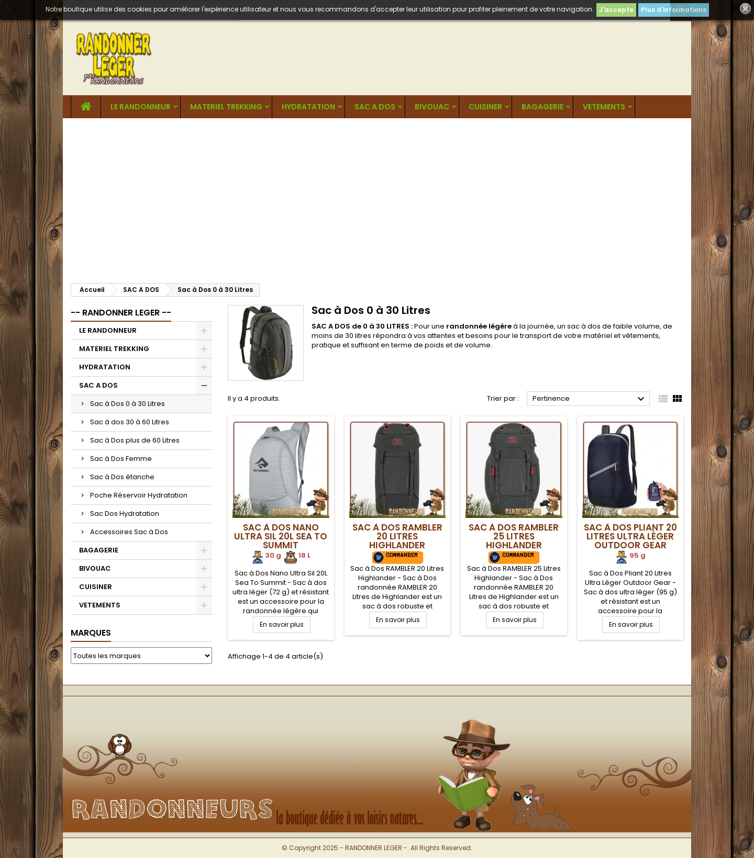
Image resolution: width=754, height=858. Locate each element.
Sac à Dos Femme (121, 459)
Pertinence (590, 399)
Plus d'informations (673, 9)
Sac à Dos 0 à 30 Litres (127, 404)
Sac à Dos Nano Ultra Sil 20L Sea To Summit (280, 536)
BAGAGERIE (542, 106)
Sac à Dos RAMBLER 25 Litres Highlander (514, 536)
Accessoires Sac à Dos (129, 532)
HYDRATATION (308, 106)
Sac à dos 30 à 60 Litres (129, 422)
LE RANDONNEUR (140, 106)
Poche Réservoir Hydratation (138, 495)
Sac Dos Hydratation (124, 513)
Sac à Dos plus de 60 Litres (135, 440)
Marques (91, 633)
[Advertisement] (377, 196)
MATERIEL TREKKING (226, 106)
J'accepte (616, 9)
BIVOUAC (432, 106)
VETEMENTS (604, 106)
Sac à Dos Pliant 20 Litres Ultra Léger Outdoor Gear (630, 536)
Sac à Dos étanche (122, 477)
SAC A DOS (374, 106)
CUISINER (485, 106)
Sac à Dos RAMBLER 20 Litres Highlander (397, 536)
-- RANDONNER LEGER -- (121, 313)
